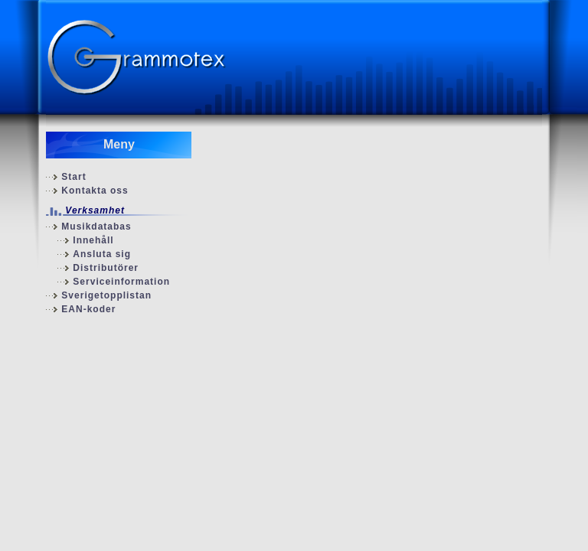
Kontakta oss (94, 190)
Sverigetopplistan (106, 295)
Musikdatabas (96, 226)
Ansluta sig (102, 254)
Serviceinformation (121, 281)
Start (73, 176)
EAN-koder (88, 309)
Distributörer (106, 267)
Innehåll (93, 240)
